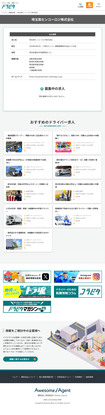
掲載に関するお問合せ (22, 359)
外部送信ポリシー (64, 377)
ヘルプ (14, 377)
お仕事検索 (80, 5)
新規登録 (89, 5)
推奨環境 (89, 377)
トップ (4, 12)
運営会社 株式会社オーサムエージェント (52, 395)
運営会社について (28, 377)
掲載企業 (12, 12)
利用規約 (78, 377)
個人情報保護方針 (46, 377)
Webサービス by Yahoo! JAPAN (52, 399)
